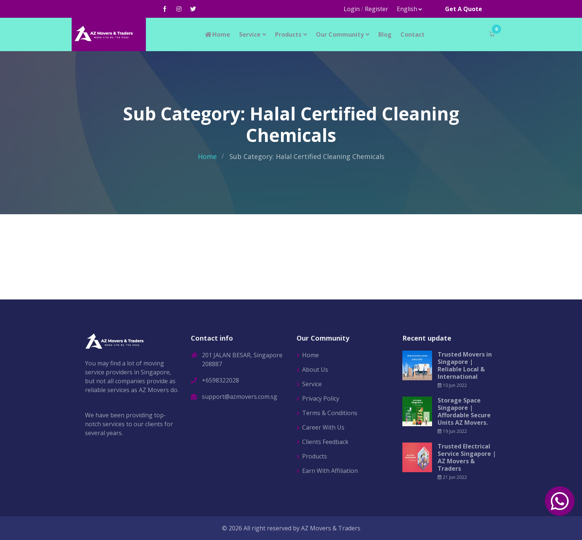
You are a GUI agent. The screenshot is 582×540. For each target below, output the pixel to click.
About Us (315, 369)
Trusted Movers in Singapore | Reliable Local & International (465, 365)
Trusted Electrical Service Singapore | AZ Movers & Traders (467, 457)
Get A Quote (463, 9)
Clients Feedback (325, 442)
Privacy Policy (320, 398)
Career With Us (323, 427)
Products (288, 34)
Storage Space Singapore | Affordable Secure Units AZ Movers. (464, 411)
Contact (412, 34)
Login (352, 9)
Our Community (340, 34)
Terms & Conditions (329, 413)
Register (376, 9)
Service (250, 34)
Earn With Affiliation (330, 471)
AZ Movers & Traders (330, 528)
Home (217, 34)
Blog (385, 34)
